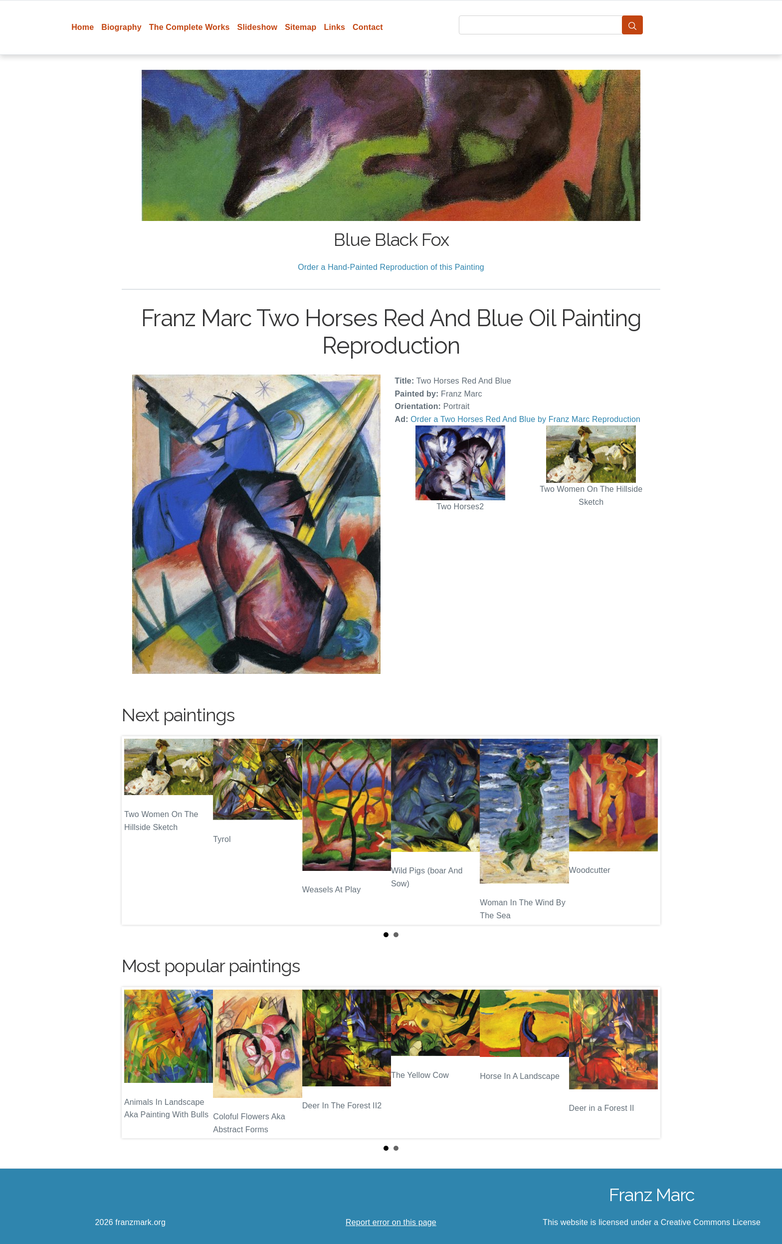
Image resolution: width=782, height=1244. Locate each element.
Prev (137, 830)
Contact (368, 27)
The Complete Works (189, 27)
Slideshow (257, 27)
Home (82, 27)
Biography (121, 27)
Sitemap (300, 27)
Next (645, 830)
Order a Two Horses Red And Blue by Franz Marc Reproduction (525, 419)
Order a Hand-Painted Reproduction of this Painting (391, 267)
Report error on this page (391, 1222)
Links (335, 27)
